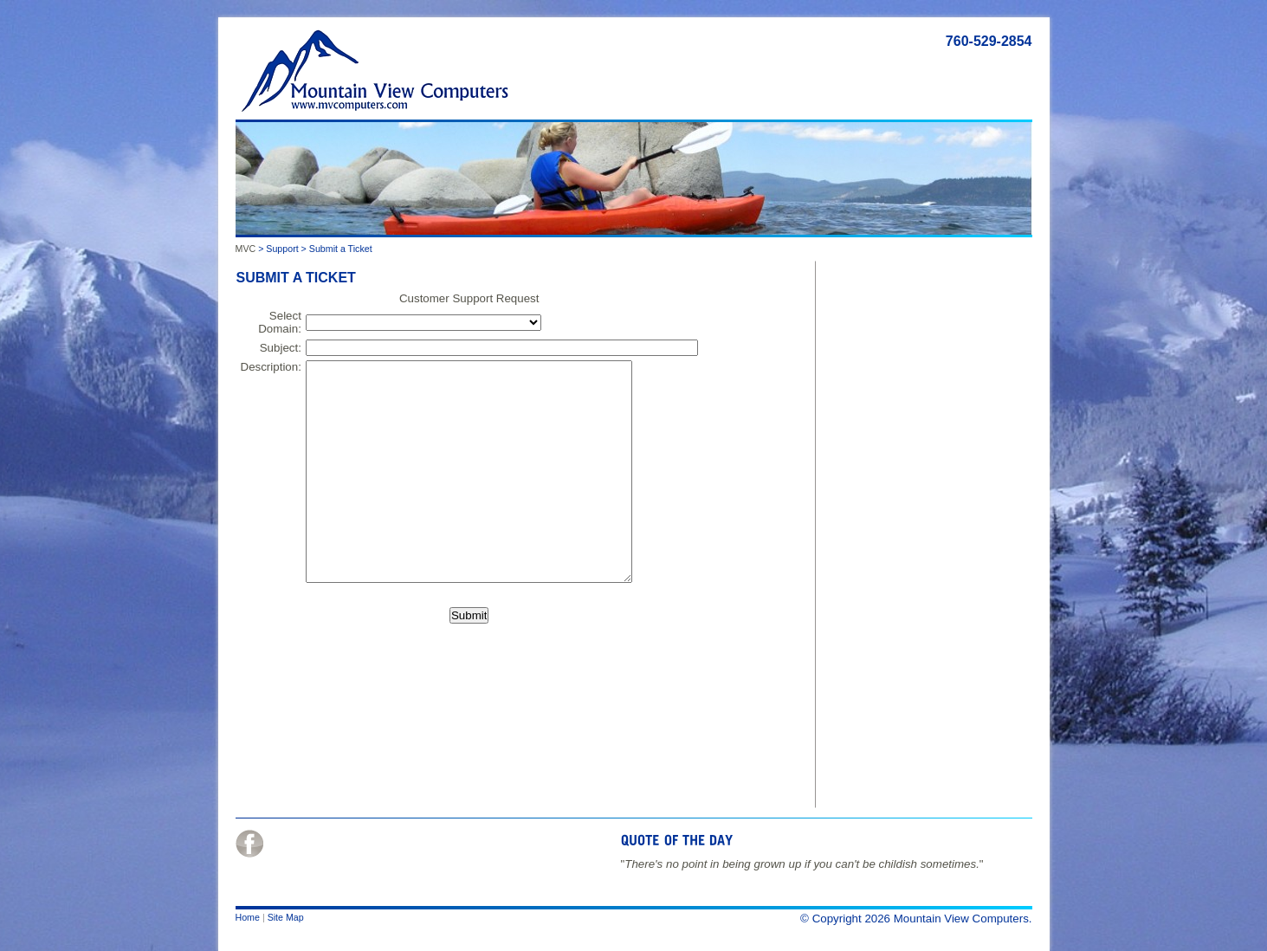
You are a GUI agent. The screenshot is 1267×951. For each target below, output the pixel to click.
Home (248, 917)
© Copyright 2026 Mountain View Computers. (915, 918)
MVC (246, 248)
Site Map (286, 917)
